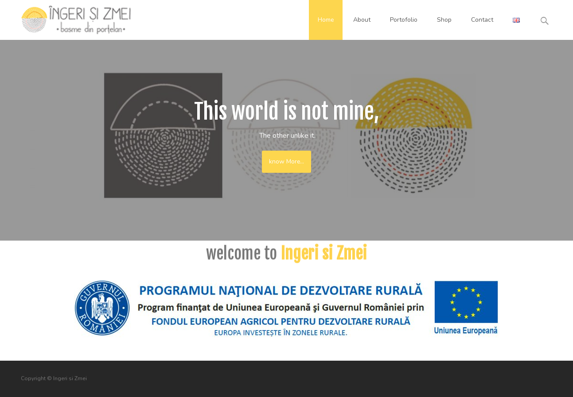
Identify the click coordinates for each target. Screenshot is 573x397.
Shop (444, 20)
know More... (286, 161)
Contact (482, 20)
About (361, 20)
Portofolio (403, 20)
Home (326, 20)
